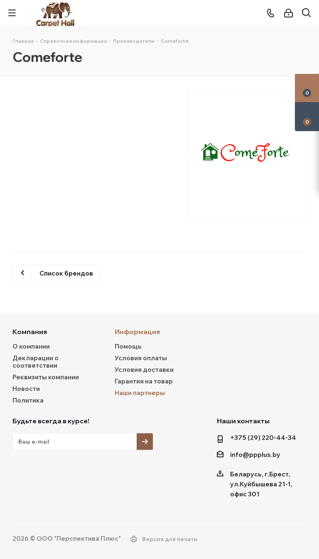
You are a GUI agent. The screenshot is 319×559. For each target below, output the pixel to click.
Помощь (128, 346)
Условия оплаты (141, 358)
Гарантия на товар (144, 381)
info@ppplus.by (255, 455)
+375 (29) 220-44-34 (263, 438)
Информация (137, 331)
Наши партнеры (140, 393)
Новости (26, 389)
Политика (28, 400)
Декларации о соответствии (35, 361)
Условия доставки (144, 369)
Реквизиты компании (45, 377)
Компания (29, 331)
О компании (31, 346)
